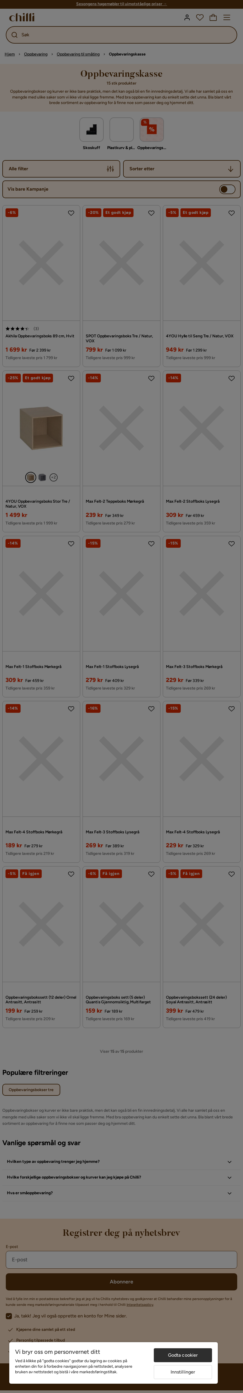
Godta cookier (183, 1355)
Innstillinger (183, 1372)
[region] (113, 1363)
